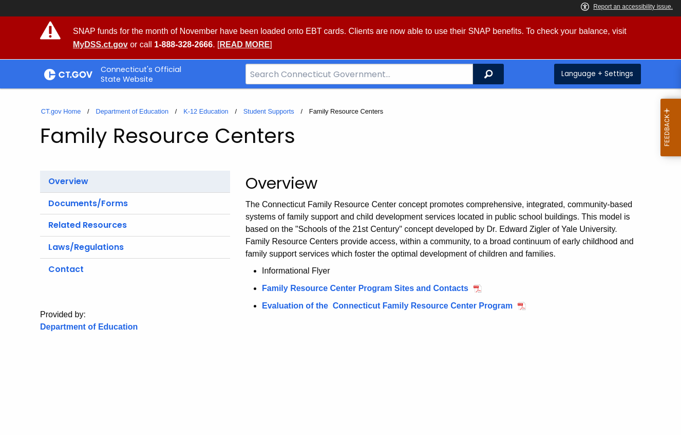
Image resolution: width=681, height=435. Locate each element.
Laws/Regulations (86, 247)
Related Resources (87, 225)
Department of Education (132, 111)
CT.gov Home (61, 111)
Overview (68, 181)
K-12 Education (206, 111)
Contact (66, 269)
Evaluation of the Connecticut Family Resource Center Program (387, 305)
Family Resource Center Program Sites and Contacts (365, 288)
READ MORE (244, 44)
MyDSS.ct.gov (100, 44)
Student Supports (268, 111)
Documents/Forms (88, 203)
